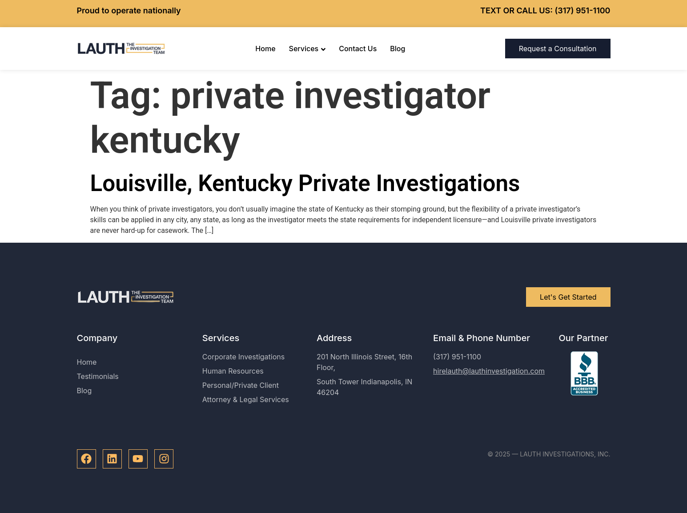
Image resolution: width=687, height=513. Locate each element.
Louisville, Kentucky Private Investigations (305, 183)
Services (307, 48)
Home (265, 48)
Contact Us (358, 48)
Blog (397, 48)
